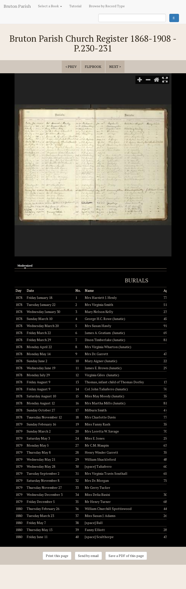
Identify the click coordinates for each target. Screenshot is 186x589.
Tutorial (75, 6)
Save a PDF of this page (126, 555)
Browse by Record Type (107, 6)
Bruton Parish (17, 6)
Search (174, 18)
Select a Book (50, 6)
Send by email (88, 555)
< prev (71, 66)
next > (115, 66)
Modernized (26, 265)
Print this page (57, 555)
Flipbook (93, 66)
